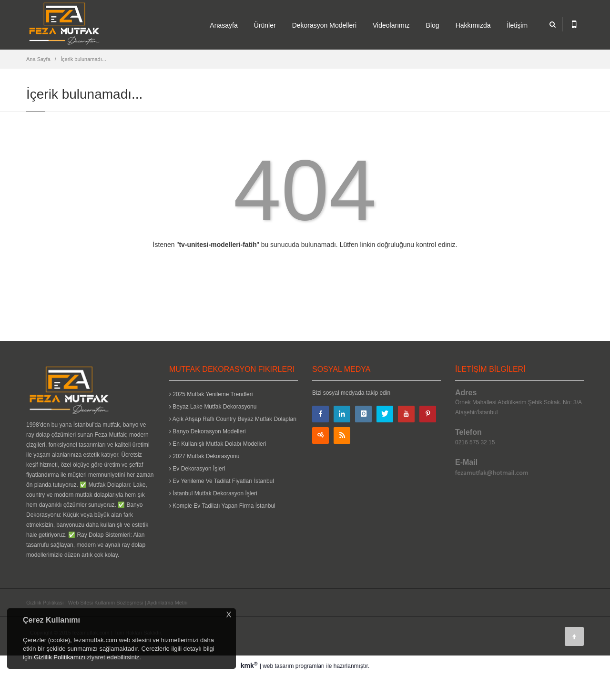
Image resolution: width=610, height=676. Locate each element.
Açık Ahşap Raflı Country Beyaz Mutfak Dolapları (232, 419)
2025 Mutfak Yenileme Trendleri (211, 394)
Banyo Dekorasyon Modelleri (207, 431)
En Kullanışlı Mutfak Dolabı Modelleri (217, 443)
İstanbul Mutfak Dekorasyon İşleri (213, 493)
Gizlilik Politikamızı (59, 657)
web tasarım (278, 666)
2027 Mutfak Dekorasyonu (204, 456)
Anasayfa (223, 25)
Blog (432, 25)
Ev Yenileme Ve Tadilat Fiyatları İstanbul (221, 481)
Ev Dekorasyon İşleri (197, 468)
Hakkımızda (473, 25)
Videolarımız (391, 25)
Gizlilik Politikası (45, 602)
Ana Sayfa (38, 59)
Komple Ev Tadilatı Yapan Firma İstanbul (222, 505)
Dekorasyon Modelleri (324, 25)
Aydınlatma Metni (167, 602)
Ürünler (265, 25)
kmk (250, 665)
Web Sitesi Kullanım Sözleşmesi (105, 602)
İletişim (517, 25)
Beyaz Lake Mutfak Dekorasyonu (212, 406)
